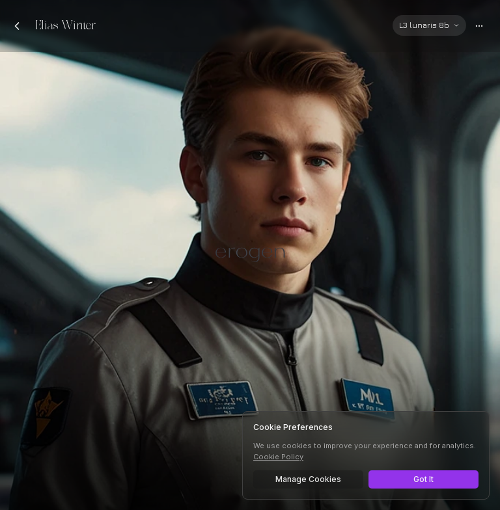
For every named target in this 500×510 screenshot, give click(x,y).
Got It (423, 479)
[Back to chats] (17, 26)
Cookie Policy (278, 456)
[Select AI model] (429, 25)
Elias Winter (65, 26)
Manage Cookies (308, 479)
